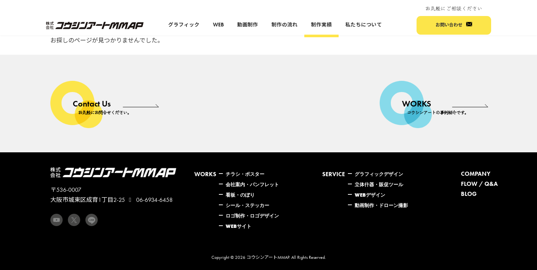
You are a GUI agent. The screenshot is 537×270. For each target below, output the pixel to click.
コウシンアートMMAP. (268, 257)
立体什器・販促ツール (379, 184)
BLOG (469, 193)
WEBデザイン (370, 195)
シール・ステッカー (247, 205)
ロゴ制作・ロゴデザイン (252, 216)
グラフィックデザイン (379, 174)
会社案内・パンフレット (252, 184)
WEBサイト (238, 226)
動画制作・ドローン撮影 (381, 205)
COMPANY (475, 173)
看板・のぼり (240, 195)
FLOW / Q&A (479, 183)
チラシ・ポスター (245, 174)
